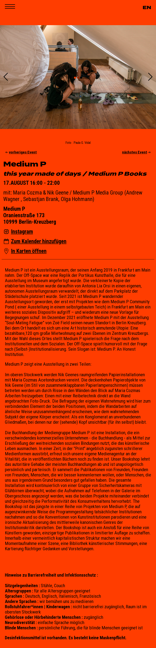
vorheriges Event (21, 152)
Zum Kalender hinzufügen (38, 241)
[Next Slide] (150, 77)
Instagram (22, 231)
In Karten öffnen (29, 251)
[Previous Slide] (5, 77)
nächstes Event (136, 152)
